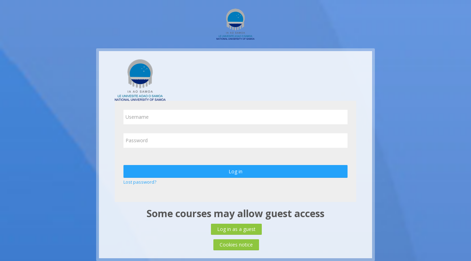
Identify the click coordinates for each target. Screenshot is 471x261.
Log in (235, 171)
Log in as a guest (236, 229)
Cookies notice (236, 244)
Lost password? (139, 182)
